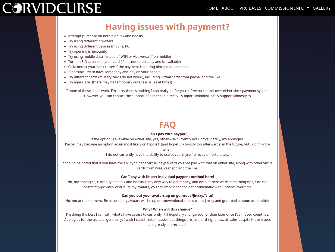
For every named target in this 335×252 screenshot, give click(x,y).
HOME (211, 8)
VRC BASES (250, 8)
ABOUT (229, 8)
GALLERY (322, 8)
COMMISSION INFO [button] (285, 8)
